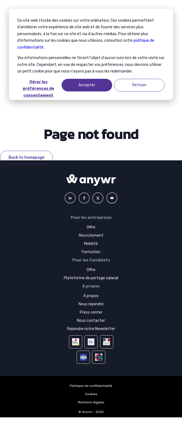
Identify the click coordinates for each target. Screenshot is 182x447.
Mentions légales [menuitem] (91, 402)
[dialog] (91, 54)
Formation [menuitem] (91, 252)
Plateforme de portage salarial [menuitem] (91, 278)
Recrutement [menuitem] (91, 235)
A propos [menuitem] (91, 296)
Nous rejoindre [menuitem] (91, 304)
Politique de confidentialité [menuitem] (91, 386)
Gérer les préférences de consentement (38, 85)
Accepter (86, 85)
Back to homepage (26, 157)
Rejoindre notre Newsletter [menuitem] (91, 328)
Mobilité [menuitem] (91, 243)
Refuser (139, 85)
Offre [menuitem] (91, 227)
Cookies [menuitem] (91, 394)
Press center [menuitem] (91, 312)
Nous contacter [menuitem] (91, 320)
